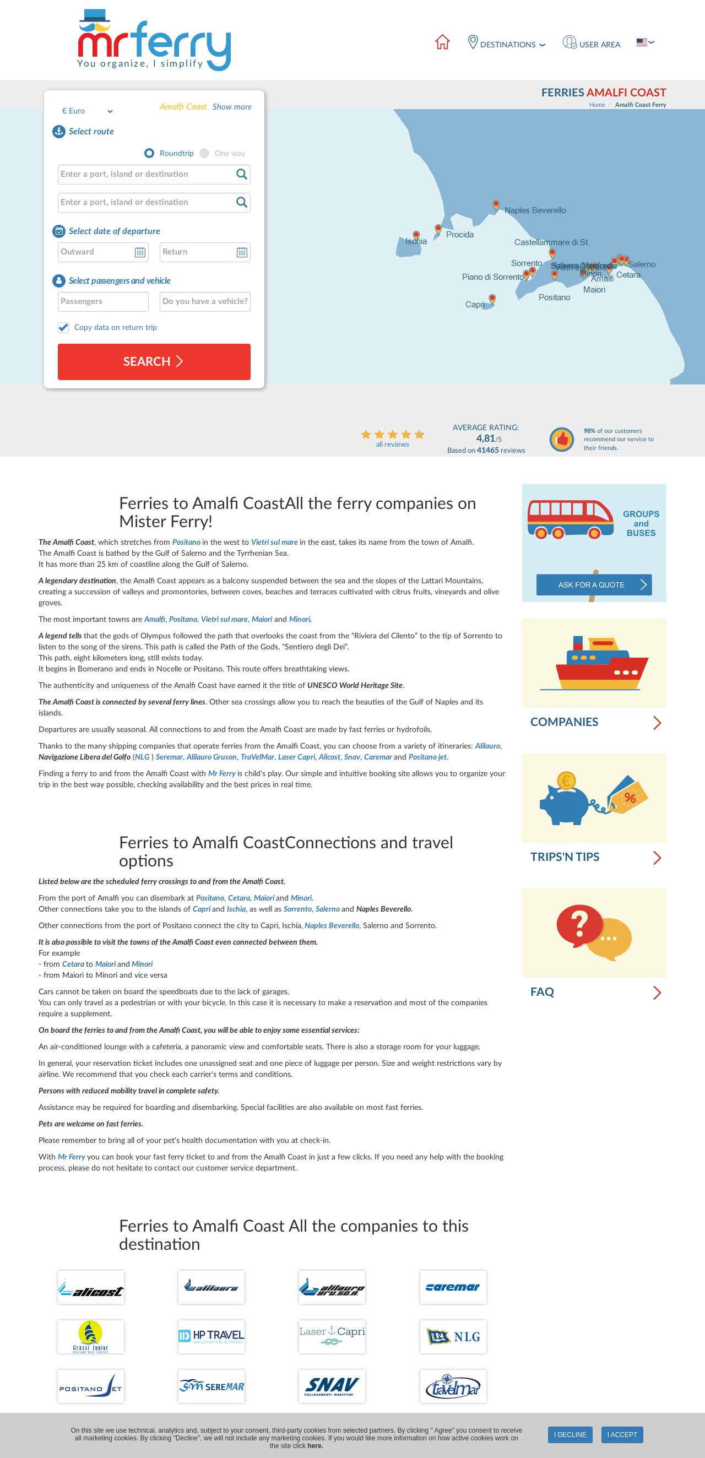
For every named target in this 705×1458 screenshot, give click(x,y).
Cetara (239, 898)
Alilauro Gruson (212, 757)
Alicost (329, 757)
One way (230, 154)
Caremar (378, 757)
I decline (570, 1435)
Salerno (328, 909)
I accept (623, 1435)
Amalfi (154, 620)
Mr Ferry (222, 774)
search (154, 362)
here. (315, 1446)
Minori (299, 620)
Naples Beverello (332, 926)
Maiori (262, 620)
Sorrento (298, 909)
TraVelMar (257, 757)
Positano (187, 542)
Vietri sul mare (275, 542)
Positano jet (428, 757)
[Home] (442, 43)
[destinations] (506, 43)
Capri (202, 909)
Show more (232, 107)
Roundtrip (177, 154)
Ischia (236, 909)
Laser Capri (296, 757)
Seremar (169, 757)
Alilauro (487, 746)
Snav (352, 757)
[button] (591, 43)
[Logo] (154, 40)
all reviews (392, 444)
